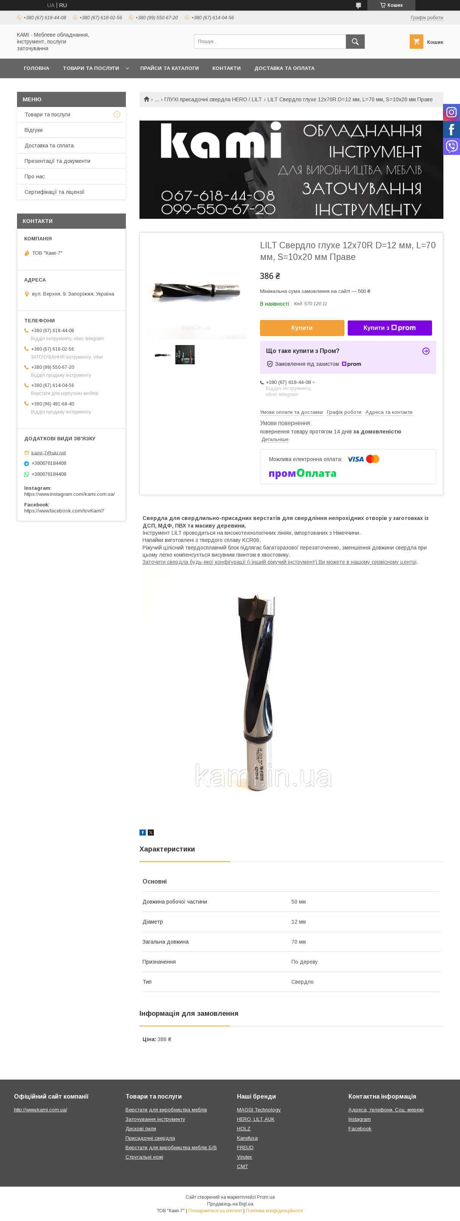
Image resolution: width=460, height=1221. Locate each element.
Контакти (226, 68)
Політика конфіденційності (274, 1210)
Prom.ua (266, 1197)
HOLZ (244, 1128)
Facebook (360, 1128)
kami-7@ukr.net (48, 452)
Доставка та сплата (49, 145)
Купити (302, 328)
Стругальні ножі (144, 1157)
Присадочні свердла (150, 1138)
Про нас (35, 176)
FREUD (245, 1147)
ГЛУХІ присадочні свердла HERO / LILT (213, 99)
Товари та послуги (91, 68)
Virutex (244, 1157)
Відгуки (34, 130)
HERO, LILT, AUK (255, 1119)
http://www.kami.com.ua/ (40, 1110)
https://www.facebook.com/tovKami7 (64, 511)
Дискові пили (140, 1128)
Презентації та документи (57, 161)
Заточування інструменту (155, 1119)
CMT (242, 1166)
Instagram (359, 1119)
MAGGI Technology (259, 1110)
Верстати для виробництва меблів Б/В (171, 1147)
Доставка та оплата (284, 68)
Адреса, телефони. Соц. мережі (386, 1110)
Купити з (390, 328)
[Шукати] (355, 41)
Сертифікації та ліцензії (55, 192)
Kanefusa (247, 1138)
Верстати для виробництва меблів (166, 1110)
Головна (36, 68)
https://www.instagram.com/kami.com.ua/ (69, 494)
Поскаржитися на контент (215, 1210)
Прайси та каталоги (169, 68)
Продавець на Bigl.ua (230, 1204)
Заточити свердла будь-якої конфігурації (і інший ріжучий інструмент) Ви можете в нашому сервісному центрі (279, 562)
